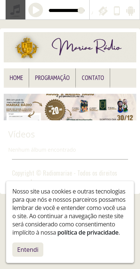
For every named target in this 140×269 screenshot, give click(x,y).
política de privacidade (88, 232)
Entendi (27, 249)
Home (16, 78)
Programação (52, 78)
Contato (93, 78)
